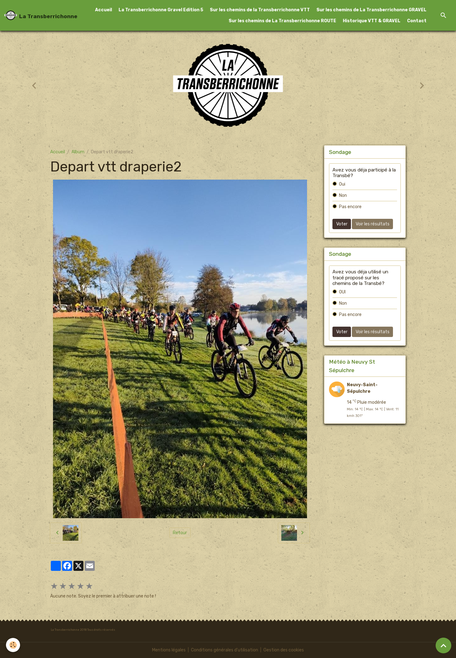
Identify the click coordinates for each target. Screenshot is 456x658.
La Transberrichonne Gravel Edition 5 (161, 10)
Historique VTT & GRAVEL (371, 21)
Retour (180, 532)
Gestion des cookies (283, 650)
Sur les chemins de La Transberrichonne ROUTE (282, 21)
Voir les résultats (373, 224)
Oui (342, 184)
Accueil (103, 10)
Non (343, 195)
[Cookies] (13, 645)
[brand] (34, 15)
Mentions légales (169, 650)
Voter (341, 224)
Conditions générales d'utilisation (224, 650)
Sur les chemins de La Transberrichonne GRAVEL (371, 10)
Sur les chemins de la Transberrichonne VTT (260, 10)
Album (78, 152)
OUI (342, 292)
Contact (417, 21)
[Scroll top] (443, 645)
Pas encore (350, 206)
